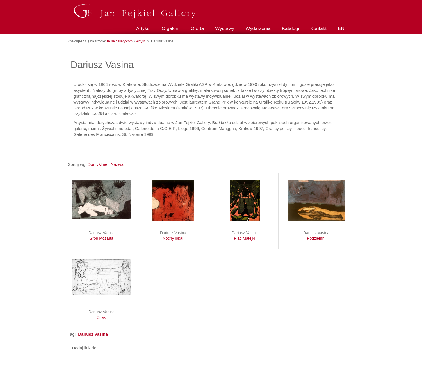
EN (341, 28)
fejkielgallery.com (120, 41)
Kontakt (318, 28)
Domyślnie (97, 164)
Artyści (143, 28)
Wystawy (224, 28)
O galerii (170, 28)
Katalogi (290, 28)
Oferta (197, 28)
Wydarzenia (258, 28)
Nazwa (117, 164)
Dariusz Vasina (102, 235)
